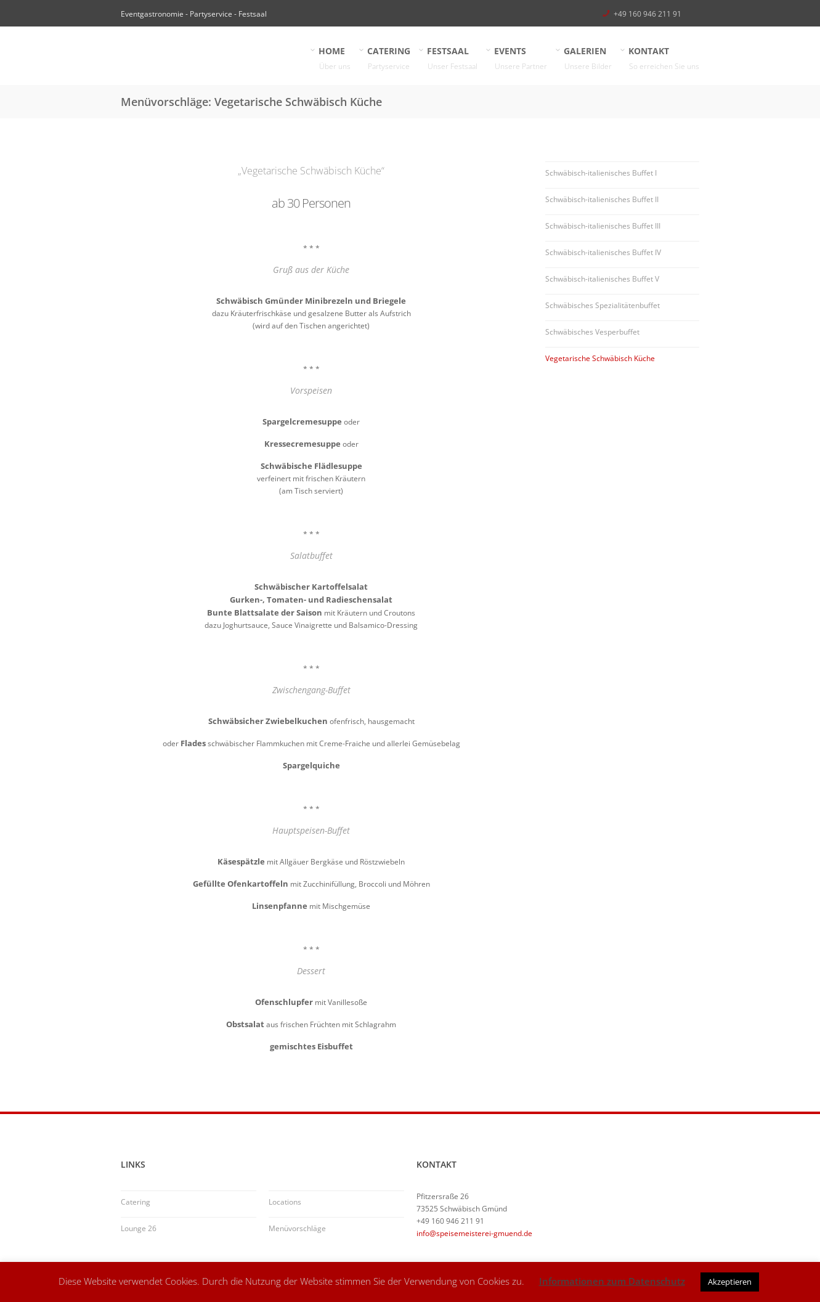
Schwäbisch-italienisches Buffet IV (603, 252)
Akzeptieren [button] (730, 1281)
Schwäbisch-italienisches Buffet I (601, 173)
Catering (135, 1202)
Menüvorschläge (297, 1228)
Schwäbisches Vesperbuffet (592, 332)
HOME (335, 59)
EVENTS (521, 59)
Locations (285, 1202)
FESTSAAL (452, 59)
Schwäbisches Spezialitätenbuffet (602, 305)
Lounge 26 (138, 1228)
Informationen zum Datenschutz (612, 1281)
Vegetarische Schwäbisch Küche (600, 358)
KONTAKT (664, 59)
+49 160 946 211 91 (647, 14)
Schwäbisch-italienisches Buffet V (602, 279)
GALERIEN (588, 59)
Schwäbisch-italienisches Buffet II (602, 199)
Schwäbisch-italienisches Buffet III (602, 226)
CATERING (389, 59)
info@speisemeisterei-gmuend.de (474, 1233)
